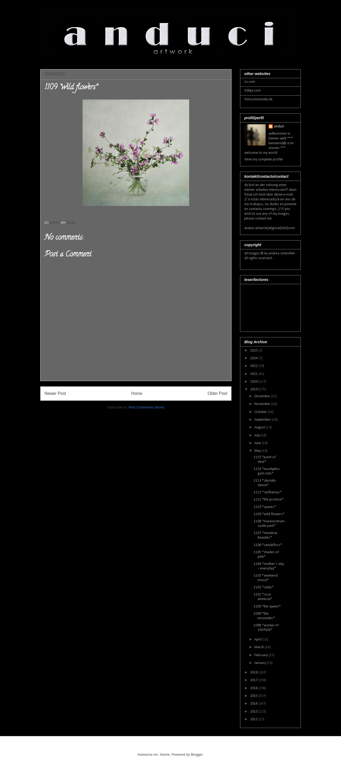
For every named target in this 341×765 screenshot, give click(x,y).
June (258, 443)
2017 (254, 680)
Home (137, 393)
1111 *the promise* (269, 500)
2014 (254, 704)
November (262, 404)
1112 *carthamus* (268, 492)
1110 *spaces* (265, 507)
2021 (254, 374)
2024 (254, 358)
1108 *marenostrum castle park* (269, 523)
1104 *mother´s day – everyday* (269, 566)
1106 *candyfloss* (268, 545)
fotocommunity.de (258, 99)
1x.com (249, 82)
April (258, 640)
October (261, 412)
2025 (254, 351)
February (261, 655)
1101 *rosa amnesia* (263, 597)
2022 (254, 366)
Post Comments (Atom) (146, 407)
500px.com (252, 91)
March (259, 647)
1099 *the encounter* (264, 616)
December (262, 396)
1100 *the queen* (267, 607)
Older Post (217, 393)
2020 (254, 382)
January (260, 663)
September (263, 420)
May (258, 451)
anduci (279, 127)
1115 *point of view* (265, 459)
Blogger (196, 754)
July (257, 435)
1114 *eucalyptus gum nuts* (267, 471)
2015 (254, 696)
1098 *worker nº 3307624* (266, 627)
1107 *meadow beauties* (265, 535)
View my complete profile (263, 160)
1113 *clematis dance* (265, 483)
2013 (254, 712)
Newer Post (55, 393)
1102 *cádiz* (264, 587)
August (260, 427)
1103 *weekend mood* (266, 578)
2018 (254, 673)
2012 (254, 719)
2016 (254, 688)
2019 (254, 389)
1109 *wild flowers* (269, 514)
